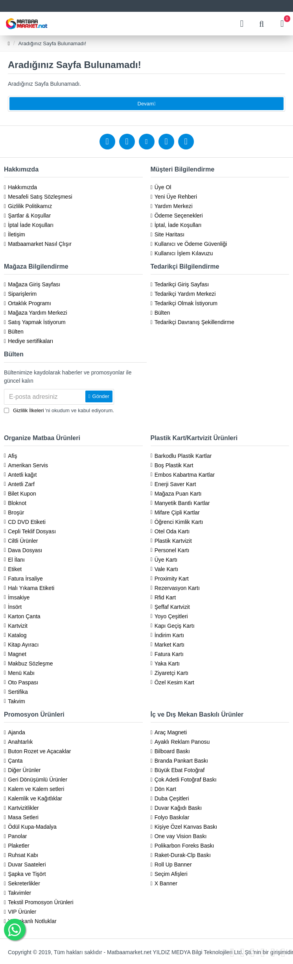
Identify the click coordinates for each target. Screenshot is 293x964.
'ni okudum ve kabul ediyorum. (59, 411)
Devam (146, 107)
